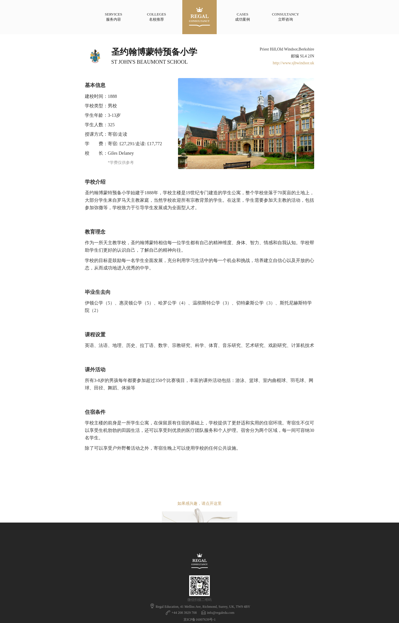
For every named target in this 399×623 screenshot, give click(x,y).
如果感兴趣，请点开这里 (199, 503)
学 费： (96, 143)
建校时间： (96, 96)
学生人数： (96, 124)
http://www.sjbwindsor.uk (293, 63)
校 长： (96, 153)
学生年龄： (96, 115)
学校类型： (96, 105)
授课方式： (96, 134)
